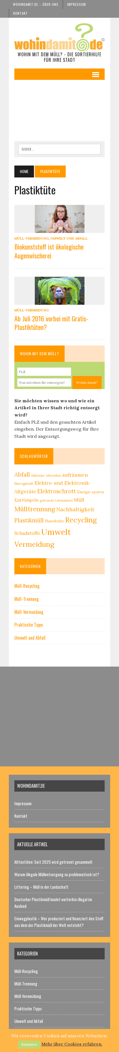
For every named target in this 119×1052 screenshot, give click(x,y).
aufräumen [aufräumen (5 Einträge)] (75, 475)
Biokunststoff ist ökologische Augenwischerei (49, 251)
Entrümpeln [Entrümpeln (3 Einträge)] (26, 500)
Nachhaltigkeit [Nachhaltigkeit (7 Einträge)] (75, 509)
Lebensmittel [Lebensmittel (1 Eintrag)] (64, 500)
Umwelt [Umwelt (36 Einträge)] (56, 532)
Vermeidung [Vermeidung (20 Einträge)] (34, 544)
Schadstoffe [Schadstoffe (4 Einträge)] (27, 533)
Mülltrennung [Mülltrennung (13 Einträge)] (34, 509)
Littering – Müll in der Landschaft (41, 887)
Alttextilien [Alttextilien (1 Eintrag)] (53, 475)
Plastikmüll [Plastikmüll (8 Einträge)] (29, 520)
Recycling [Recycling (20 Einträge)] (81, 519)
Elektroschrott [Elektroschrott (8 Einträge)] (56, 491)
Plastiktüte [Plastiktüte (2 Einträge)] (54, 521)
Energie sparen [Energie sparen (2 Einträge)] (90, 492)
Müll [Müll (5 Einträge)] (79, 500)
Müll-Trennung (26, 599)
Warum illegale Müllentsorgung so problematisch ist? (56, 874)
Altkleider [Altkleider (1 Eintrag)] (38, 475)
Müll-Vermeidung (31, 238)
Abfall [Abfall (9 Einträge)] (22, 474)
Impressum (76, 4)
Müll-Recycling (26, 586)
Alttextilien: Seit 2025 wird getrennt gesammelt (53, 862)
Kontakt (20, 13)
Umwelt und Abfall (69, 238)
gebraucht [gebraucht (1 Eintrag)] (47, 500)
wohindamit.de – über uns (36, 4)
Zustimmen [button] (29, 1044)
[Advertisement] (60, 110)
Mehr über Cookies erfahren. (71, 1044)
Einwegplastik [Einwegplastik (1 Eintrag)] (23, 484)
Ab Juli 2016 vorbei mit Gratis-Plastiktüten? (51, 322)
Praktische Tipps (28, 624)
